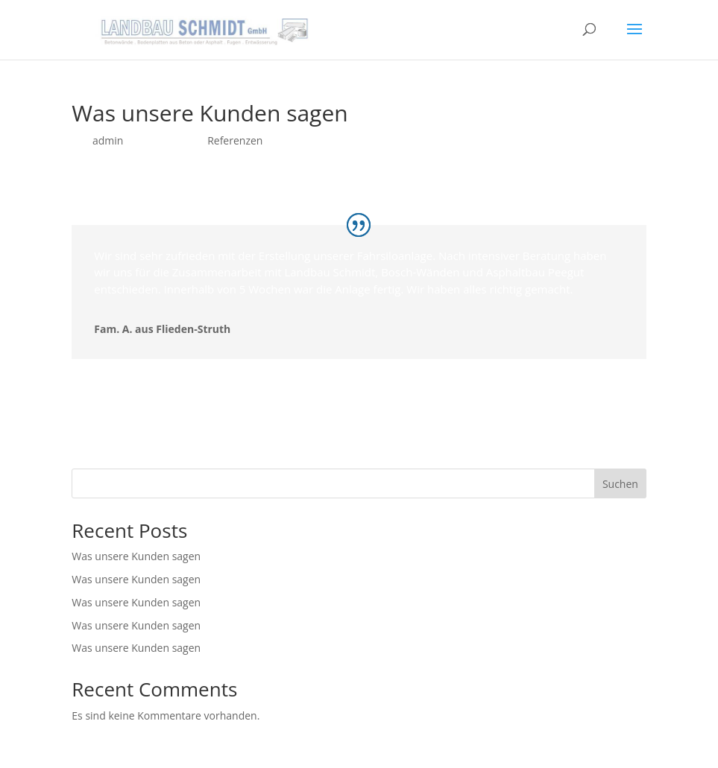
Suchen (620, 484)
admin (107, 140)
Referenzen (234, 140)
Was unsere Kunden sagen (136, 556)
